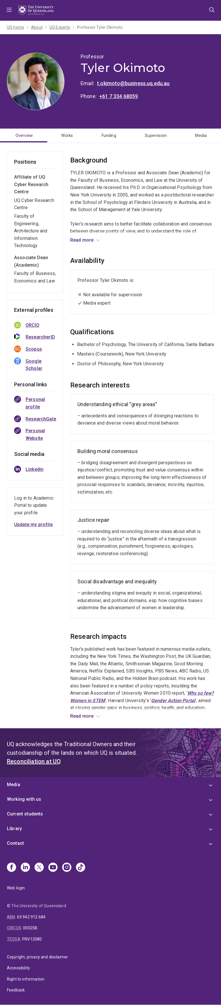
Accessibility (18, 968)
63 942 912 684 (31, 917)
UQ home (15, 27)
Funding (109, 135)
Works (67, 135)
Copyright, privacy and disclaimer (37, 957)
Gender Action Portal (173, 700)
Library (14, 828)
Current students (25, 814)
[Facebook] (11, 868)
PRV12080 (32, 939)
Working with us (24, 799)
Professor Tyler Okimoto (100, 27)
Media (201, 135)
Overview (24, 135)
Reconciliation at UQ (34, 761)
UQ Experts (59, 27)
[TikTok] (80, 868)
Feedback (16, 990)
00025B (30, 928)
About (37, 27)
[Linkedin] (25, 868)
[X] (39, 868)
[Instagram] (66, 868)
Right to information (25, 979)
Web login (16, 888)
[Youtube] (53, 868)
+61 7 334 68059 (118, 96)
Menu (9, 10)
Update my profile (33, 524)
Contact (15, 843)
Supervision (156, 135)
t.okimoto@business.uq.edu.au (133, 83)
